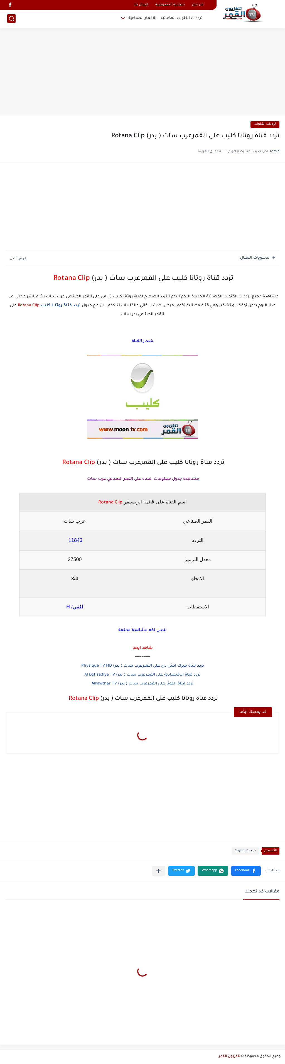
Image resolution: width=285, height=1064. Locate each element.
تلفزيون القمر (229, 1056)
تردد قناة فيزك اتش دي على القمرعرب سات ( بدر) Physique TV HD (142, 666)
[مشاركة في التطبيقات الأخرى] (158, 871)
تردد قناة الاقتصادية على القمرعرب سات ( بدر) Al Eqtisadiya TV (142, 675)
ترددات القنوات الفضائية (182, 18)
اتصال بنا (141, 5)
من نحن (197, 5)
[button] (246, 871)
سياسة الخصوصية (170, 5)
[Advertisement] (142, 72)
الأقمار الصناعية (142, 18)
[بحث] (11, 18)
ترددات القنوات (265, 124)
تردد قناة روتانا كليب (61, 306)
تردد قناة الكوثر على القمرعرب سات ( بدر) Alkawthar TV (142, 684)
